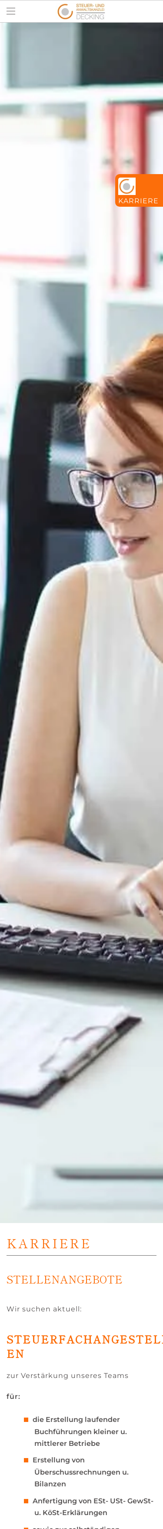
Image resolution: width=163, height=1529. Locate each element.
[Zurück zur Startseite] (82, 11)
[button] (11, 11)
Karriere (138, 201)
